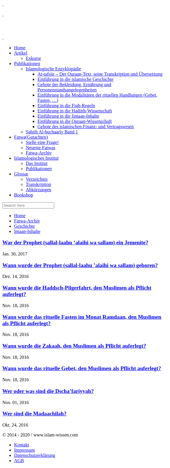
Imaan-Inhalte (27, 231)
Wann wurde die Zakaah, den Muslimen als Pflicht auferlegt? (74, 346)
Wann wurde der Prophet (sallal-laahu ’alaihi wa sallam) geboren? (80, 265)
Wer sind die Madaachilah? (34, 413)
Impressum (24, 450)
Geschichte (24, 226)
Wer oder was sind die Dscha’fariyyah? (48, 391)
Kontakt (21, 444)
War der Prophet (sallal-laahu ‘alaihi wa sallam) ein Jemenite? (75, 242)
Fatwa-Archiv (27, 220)
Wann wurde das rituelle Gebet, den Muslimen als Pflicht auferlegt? (81, 368)
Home (19, 215)
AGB (19, 460)
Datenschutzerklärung (34, 455)
